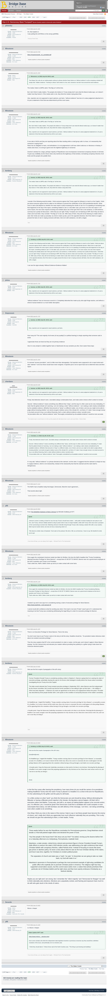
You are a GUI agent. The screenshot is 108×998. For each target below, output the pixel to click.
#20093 (104, 506)
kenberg (8, 171)
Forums (4, 10)
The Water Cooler (28, 14)
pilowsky (8, 26)
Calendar (18, 10)
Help (102, 7)
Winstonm (9, 48)
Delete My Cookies (22, 995)
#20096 (104, 626)
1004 (25, 17)
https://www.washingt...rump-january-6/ (39, 605)
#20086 (104, 232)
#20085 (104, 170)
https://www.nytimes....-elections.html (39, 936)
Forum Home (13, 995)
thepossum (9, 313)
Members (11, 10)
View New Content (98, 14)
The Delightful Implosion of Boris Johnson (43, 512)
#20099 (104, 902)
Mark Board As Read (33, 995)
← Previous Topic (82, 968)
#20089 (104, 356)
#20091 (104, 429)
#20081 (104, 25)
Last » (45, 17)
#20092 (104, 480)
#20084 (104, 111)
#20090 (104, 381)
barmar (8, 70)
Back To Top (5, 995)
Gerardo (8, 902)
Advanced (106, 11)
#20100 (104, 921)
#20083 (104, 69)
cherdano (9, 381)
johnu (7, 280)
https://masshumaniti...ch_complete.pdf (39, 55)
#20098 (104, 739)
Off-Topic (19, 14)
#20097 (104, 663)
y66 (6, 506)
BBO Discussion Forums (8, 14)
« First (13, 17)
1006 (33, 17)
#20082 (104, 48)
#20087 (104, 280)
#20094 (104, 551)
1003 (21, 17)
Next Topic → (102, 968)
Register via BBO (82, 7)
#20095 (104, 578)
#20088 (104, 313)
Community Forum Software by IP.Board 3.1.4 (94, 995)
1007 (37, 17)
